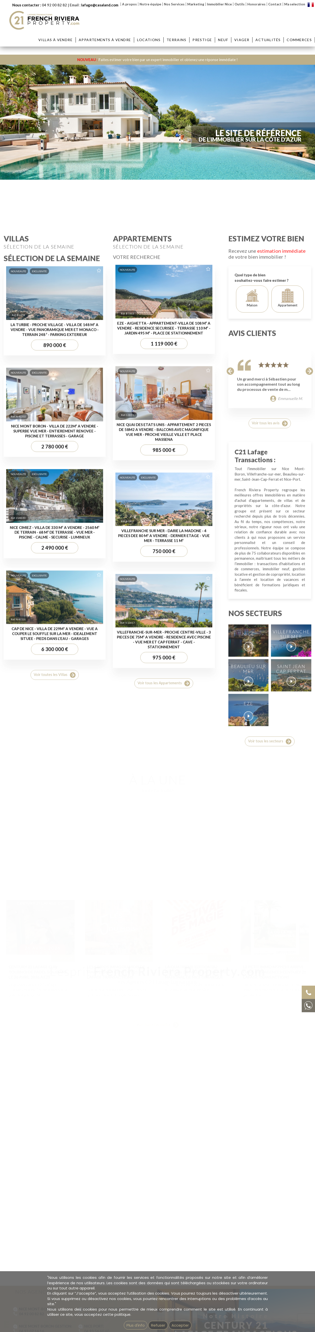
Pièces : (168, 162)
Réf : (259, 162)
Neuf (223, 40)
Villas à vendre (55, 40)
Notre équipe (150, 4)
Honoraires (256, 4)
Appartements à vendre (105, 40)
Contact (275, 4)
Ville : (67, 162)
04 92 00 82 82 (54, 5)
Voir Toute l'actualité (157, 997)
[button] (230, 738)
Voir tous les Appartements (164, 1051)
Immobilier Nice (219, 4)
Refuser (158, 1325)
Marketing (195, 4)
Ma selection (294, 4)
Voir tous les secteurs (269, 1109)
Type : (22, 162)
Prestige (202, 40)
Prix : (215, 162)
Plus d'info (135, 1325)
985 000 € (164, 817)
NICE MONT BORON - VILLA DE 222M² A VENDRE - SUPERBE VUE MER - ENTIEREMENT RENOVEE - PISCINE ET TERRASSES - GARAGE (54, 798)
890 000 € (54, 713)
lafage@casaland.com (99, 5)
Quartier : (117, 162)
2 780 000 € (54, 814)
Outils (240, 4)
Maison (252, 665)
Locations (148, 40)
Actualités (268, 40)
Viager (241, 40)
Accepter (180, 1325)
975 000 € (164, 1025)
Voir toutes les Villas (55, 1042)
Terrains (176, 40)
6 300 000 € (54, 1017)
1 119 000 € (164, 711)
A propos (129, 4)
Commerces (299, 40)
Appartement (287, 665)
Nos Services (174, 4)
